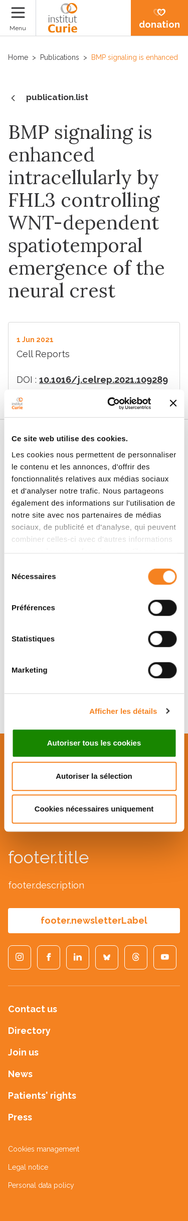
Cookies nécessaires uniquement (94, 808)
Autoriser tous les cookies (94, 743)
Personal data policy (41, 1185)
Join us (23, 1052)
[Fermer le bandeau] (172, 403)
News (20, 1074)
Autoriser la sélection (94, 776)
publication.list (48, 98)
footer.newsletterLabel (94, 920)
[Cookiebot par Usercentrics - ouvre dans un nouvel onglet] (112, 403)
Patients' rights (42, 1095)
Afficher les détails (123, 711)
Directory (29, 1030)
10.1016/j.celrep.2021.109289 (103, 379)
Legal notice (28, 1167)
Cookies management (43, 1149)
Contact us (32, 1009)
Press (20, 1117)
